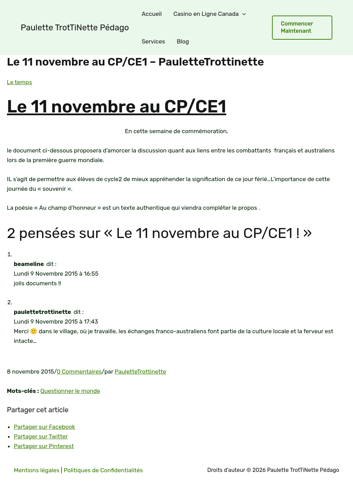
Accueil (152, 13)
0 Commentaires (79, 371)
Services (153, 41)
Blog (183, 41)
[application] (242, 14)
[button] (302, 28)
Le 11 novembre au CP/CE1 (116, 106)
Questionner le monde (70, 390)
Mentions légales (36, 470)
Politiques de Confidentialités (103, 470)
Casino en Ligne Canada (209, 14)
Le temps (19, 82)
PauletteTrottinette (140, 371)
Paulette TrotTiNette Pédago (75, 27)
